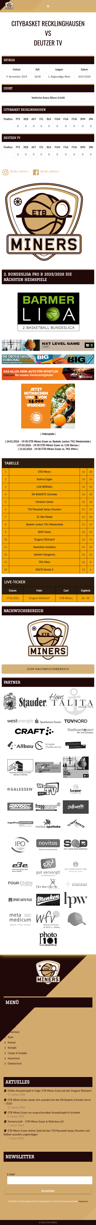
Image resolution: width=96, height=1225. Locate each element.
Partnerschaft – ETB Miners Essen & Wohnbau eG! (36, 1121)
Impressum (14, 1058)
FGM (57, 119)
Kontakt (12, 1047)
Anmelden (48, 1190)
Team (10, 1037)
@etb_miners (15, 172)
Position (8, 119)
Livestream (14, 1031)
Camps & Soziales (17, 1053)
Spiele (11, 1021)
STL (41, 119)
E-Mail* (11, 1174)
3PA (91, 119)
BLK (49, 119)
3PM (82, 119)
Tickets (11, 1026)
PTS (18, 119)
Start (10, 1011)
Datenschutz (15, 1063)
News (11, 1016)
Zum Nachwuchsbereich (48, 669)
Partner (12, 1042)
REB (26, 119)
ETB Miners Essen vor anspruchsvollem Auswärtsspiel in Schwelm (44, 1112)
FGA (65, 119)
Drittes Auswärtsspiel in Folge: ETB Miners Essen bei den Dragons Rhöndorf (50, 1090)
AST (33, 119)
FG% (74, 119)
